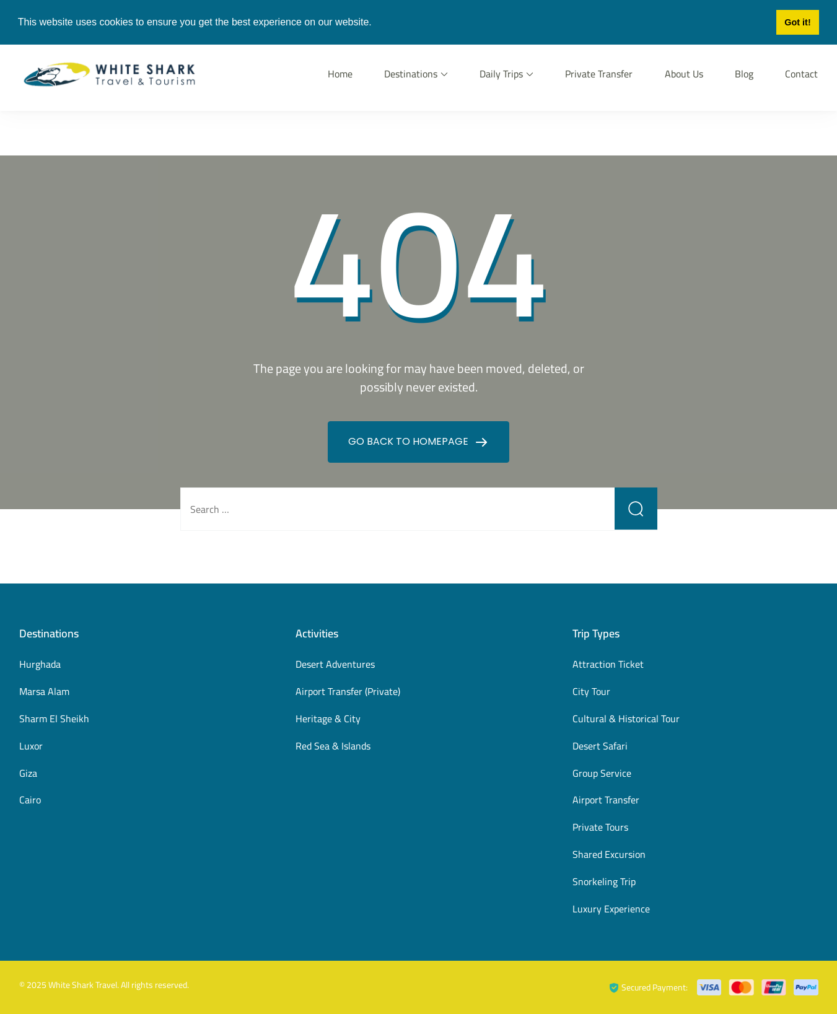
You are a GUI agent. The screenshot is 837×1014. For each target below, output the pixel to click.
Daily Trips (501, 73)
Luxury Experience (611, 908)
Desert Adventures (335, 664)
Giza (28, 773)
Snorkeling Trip (604, 881)
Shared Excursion (609, 854)
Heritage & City (328, 718)
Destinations (410, 73)
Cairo (30, 799)
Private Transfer (599, 73)
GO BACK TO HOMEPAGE (409, 441)
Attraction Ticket (608, 664)
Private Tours (600, 827)
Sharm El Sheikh (54, 718)
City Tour (591, 691)
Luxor (31, 745)
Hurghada (40, 664)
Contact (801, 73)
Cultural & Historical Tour (626, 718)
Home (340, 73)
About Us (684, 73)
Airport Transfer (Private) (348, 691)
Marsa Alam (44, 691)
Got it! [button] (797, 22)
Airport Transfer (605, 799)
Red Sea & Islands (333, 745)
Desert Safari (600, 745)
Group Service (601, 773)
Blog (744, 73)
